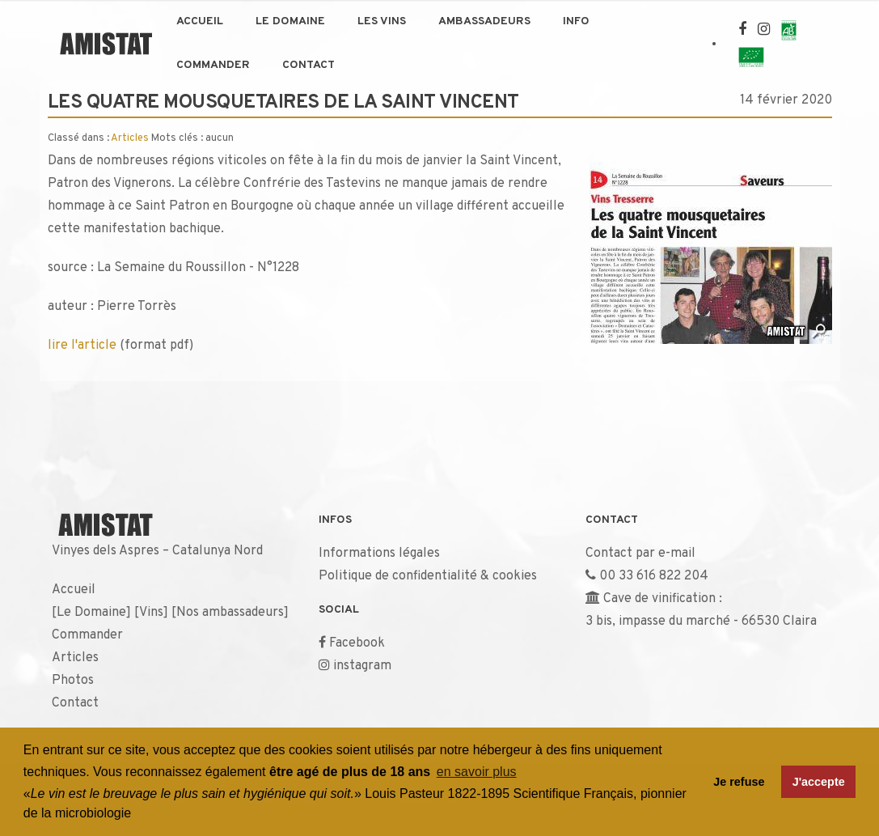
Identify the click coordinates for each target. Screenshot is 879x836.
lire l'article (82, 345)
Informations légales (379, 553)
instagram (362, 666)
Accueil (199, 21)
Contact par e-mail (640, 553)
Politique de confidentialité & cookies (428, 576)
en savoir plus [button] (477, 772)
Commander (213, 65)
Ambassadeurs (484, 21)
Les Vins (381, 21)
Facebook (357, 643)
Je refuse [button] (738, 781)
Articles (130, 138)
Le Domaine (290, 21)
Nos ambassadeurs (230, 613)
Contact (308, 65)
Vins (151, 613)
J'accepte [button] (818, 781)
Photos (73, 681)
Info (576, 21)
